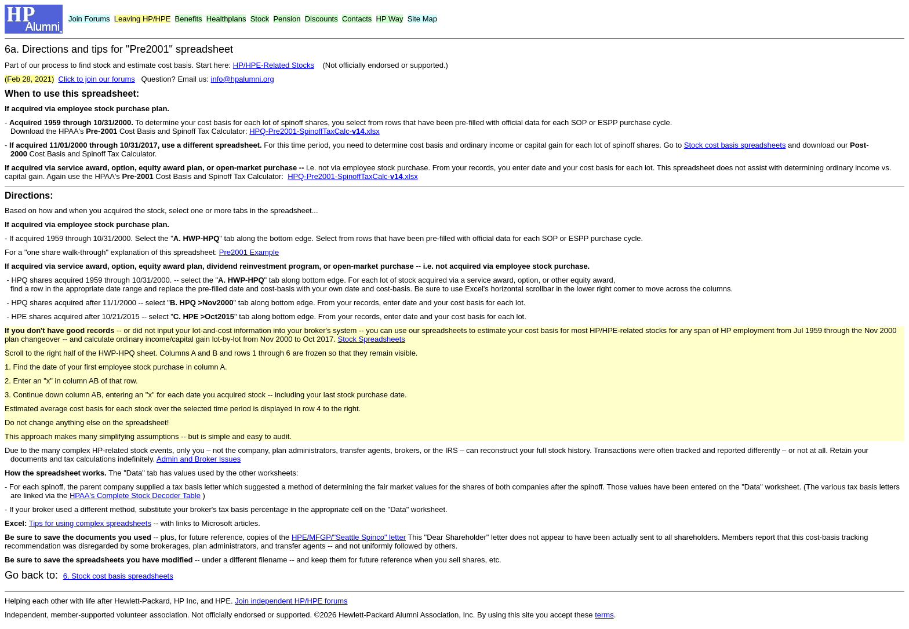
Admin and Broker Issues (199, 459)
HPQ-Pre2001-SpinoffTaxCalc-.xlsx (314, 131)
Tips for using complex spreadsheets (90, 523)
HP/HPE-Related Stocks (273, 65)
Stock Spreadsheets (371, 339)
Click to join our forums (97, 79)
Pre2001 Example (249, 252)
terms (604, 614)
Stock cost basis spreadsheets (735, 145)
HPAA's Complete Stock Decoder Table (135, 495)
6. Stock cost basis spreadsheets (118, 576)
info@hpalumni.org (242, 79)
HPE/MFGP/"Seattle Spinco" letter (349, 537)
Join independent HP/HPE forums (291, 601)
